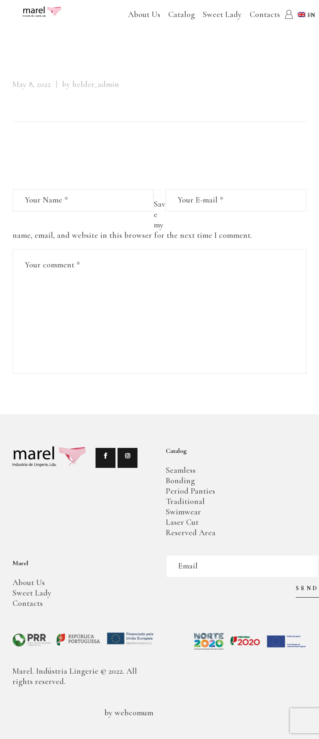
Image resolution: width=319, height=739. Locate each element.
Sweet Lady (32, 593)
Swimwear (183, 512)
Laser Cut (182, 522)
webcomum (133, 713)
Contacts (27, 603)
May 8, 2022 (31, 84)
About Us (28, 583)
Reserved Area (191, 533)
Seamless (181, 470)
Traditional (185, 502)
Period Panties (190, 491)
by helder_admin (90, 84)
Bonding (180, 481)
